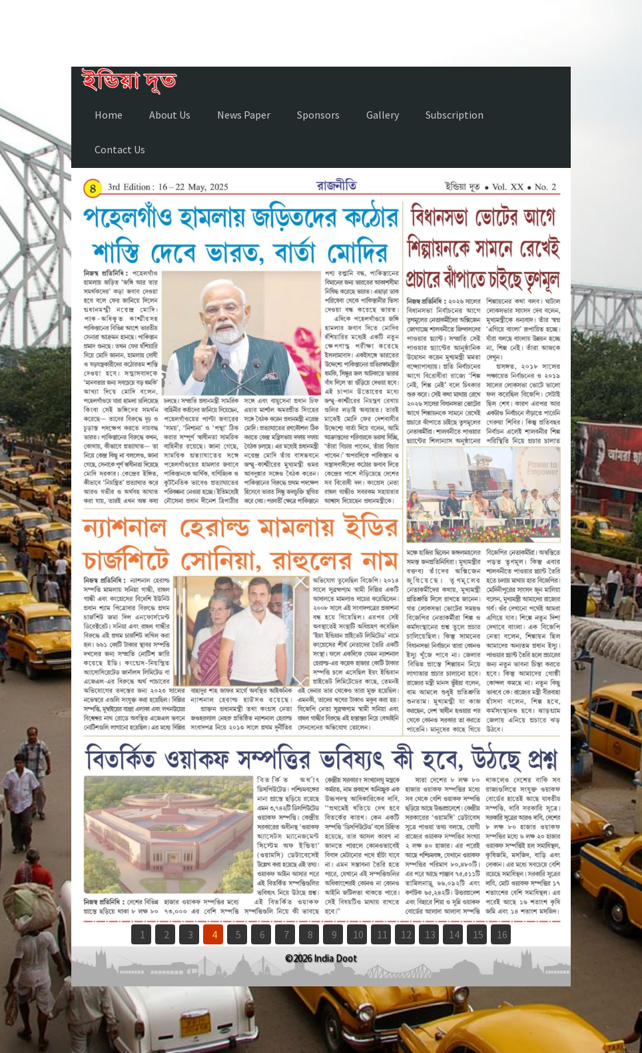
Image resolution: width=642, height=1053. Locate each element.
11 (382, 934)
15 (478, 934)
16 (502, 934)
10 (358, 934)
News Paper (243, 114)
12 (406, 934)
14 (454, 934)
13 (430, 934)
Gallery (382, 114)
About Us (169, 114)
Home (109, 114)
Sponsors (318, 114)
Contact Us (120, 149)
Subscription (454, 114)
